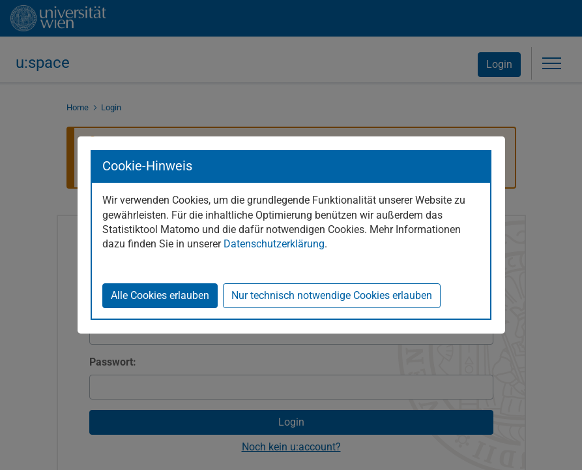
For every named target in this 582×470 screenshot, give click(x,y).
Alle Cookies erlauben (160, 295)
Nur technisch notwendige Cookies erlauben (331, 295)
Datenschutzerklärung (274, 244)
